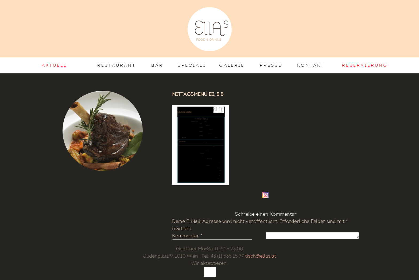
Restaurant (116, 65)
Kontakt (310, 65)
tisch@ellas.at (260, 256)
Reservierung (365, 65)
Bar (157, 65)
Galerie (232, 65)
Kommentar (187, 236)
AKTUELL (54, 65)
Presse (271, 65)
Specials (192, 65)
